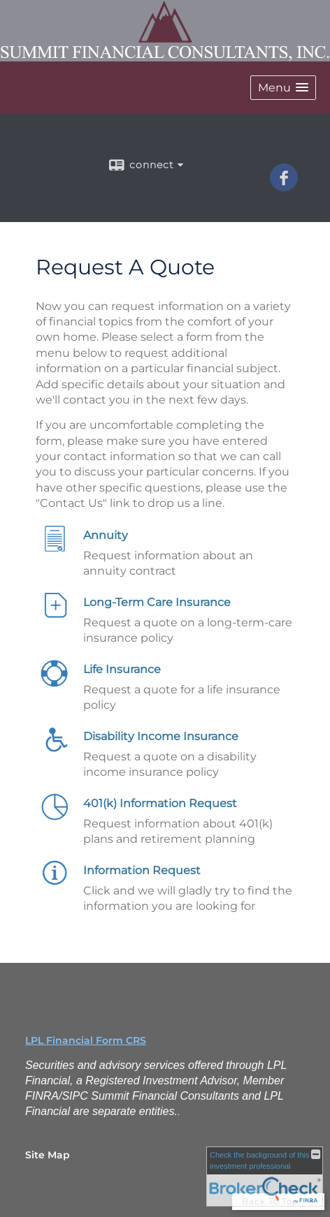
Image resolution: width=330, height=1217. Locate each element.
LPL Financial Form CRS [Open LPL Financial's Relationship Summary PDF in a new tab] (85, 1040)
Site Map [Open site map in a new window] (47, 1155)
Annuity (105, 535)
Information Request (142, 870)
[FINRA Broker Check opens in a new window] (264, 1176)
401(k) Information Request (160, 803)
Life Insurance (122, 669)
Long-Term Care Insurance (157, 602)
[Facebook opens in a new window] (284, 186)
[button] (283, 87)
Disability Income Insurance (160, 736)
